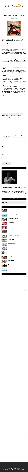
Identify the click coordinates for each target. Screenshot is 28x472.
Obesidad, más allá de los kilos (13, 218)
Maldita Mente (10, 247)
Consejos (15, 13)
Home (9, 468)
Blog (12, 13)
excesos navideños (12, 113)
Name (3, 146)
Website (3, 154)
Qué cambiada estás (11, 222)
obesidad (3, 115)
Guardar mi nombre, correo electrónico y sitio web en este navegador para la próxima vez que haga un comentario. (13, 160)
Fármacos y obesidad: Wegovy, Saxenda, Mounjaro (16, 235)
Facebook (4, 202)
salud (15, 115)
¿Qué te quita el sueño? (11, 243)
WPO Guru (23, 469)
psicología (11, 115)
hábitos (17, 113)
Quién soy (14, 468)
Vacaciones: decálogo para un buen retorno (15, 268)
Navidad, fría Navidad (11, 260)
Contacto (18, 468)
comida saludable (5, 113)
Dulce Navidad (10, 256)
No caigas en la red (11, 239)
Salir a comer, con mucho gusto (13, 252)
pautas (7, 115)
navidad (21, 113)
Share (3, 117)
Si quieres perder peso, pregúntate (13, 214)
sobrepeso (19, 115)
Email (3, 150)
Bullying (9, 264)
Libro (11, 468)
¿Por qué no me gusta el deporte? (13, 226)
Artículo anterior (6, 122)
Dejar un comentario (23, 117)
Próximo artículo (21, 122)
